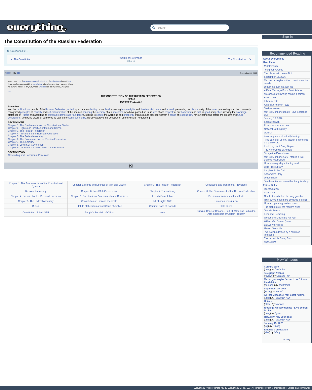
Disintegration (271, 189)
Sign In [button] (287, 36)
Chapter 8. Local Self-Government (26, 144)
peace (158, 109)
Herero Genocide (273, 228)
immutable (53, 115)
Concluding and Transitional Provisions (28, 155)
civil (152, 109)
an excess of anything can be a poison (284, 94)
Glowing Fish (283, 275)
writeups (42, 87)
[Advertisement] (156, 10)
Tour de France (272, 210)
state (214, 109)
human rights (128, 109)
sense (173, 115)
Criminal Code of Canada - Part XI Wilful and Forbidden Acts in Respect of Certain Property (226, 212)
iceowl (279, 291)
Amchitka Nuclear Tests (276, 104)
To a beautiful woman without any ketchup (286, 181)
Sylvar (278, 313)
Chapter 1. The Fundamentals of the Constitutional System (39, 125)
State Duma (226, 206)
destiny (93, 109)
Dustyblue (280, 269)
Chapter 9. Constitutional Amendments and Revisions (36, 147)
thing (267, 269)
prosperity (128, 115)
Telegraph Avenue (273, 69)
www (25, 81)
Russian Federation (55, 109)
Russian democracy (35, 191)
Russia (25, 115)
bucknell (41, 81)
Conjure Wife (271, 266)
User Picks (269, 62)
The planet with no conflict (278, 73)
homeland (186, 112)
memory (101, 112)
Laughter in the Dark (275, 170)
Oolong (276, 326)
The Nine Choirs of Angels (278, 149)
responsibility (186, 115)
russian (53, 81)
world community (77, 117)
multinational (23, 109)
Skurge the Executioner (276, 153)
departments (32, 81)
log (266, 326)
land (107, 109)
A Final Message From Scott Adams (283, 90)
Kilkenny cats (271, 101)
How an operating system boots (280, 203)
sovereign (241, 112)
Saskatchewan (272, 108)
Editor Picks (270, 185)
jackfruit (268, 132)
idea (8, 73)
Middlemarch (271, 66)
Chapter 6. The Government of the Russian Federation (37, 139)
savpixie (279, 304)
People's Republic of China (99, 212)
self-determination (56, 112)
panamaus (284, 285)
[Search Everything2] (189, 27)
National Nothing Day (275, 129)
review (268, 275)
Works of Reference (131, 57)
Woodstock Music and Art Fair (280, 217)
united (70, 109)
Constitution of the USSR (35, 212)
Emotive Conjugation (276, 329)
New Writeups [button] (287, 259)
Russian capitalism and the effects (226, 196)
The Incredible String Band (278, 238)
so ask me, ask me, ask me (278, 86)
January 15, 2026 (273, 118)
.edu (47, 81)
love (155, 112)
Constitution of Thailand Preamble (99, 201)
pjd (18, 73)
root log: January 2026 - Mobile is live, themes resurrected (284, 158)
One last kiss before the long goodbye (284, 196)
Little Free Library (273, 167)
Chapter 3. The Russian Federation (26, 130)
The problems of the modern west (282, 207)
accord (170, 109)
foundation (77, 115)
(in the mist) (270, 242)
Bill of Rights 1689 (162, 201)
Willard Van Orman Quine (277, 221)
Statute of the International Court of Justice (99, 206)
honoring (87, 112)
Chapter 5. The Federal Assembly (26, 136)
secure (99, 115)
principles (25, 112)
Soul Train (269, 192)
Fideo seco (270, 97)
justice (218, 112)
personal (269, 285)
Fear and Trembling (274, 214)
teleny (277, 332)
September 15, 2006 (275, 76)
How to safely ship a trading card (281, 163)
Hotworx (269, 301)
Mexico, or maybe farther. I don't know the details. (285, 281)
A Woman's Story (273, 174)
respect (169, 112)
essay (268, 291)
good (207, 112)
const (58, 81)
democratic (65, 115)
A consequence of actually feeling (281, 136)
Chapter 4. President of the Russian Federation (33, 133)
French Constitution (162, 196)
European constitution (226, 201)
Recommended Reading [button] (287, 53)
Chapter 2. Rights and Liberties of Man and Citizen (34, 128)
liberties (144, 109)
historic (194, 109)
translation (37, 84)
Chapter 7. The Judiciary (21, 142)
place (268, 304)
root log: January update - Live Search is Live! (286, 309)
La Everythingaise (273, 224)
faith (199, 112)
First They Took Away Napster (280, 146)
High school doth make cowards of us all (285, 199)
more (286, 339)
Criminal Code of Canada (162, 206)
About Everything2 (273, 58)
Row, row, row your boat (277, 125)
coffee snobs (271, 177)
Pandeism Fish (282, 297)
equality (38, 112)
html (69, 81)
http (19, 81)
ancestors (118, 112)
